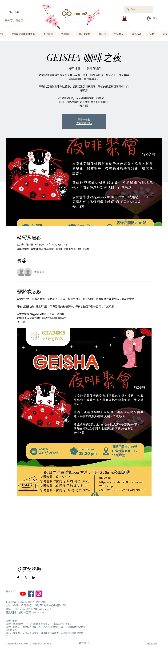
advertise (152, 643)
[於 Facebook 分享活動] (18, 577)
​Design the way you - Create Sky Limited (29, 643)
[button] (22, 12)
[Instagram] (39, 594)
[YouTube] (23, 594)
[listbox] (22, 12)
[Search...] (138, 9)
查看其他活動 (84, 123)
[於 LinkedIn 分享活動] (33, 577)
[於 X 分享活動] (26, 577)
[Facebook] (31, 594)
